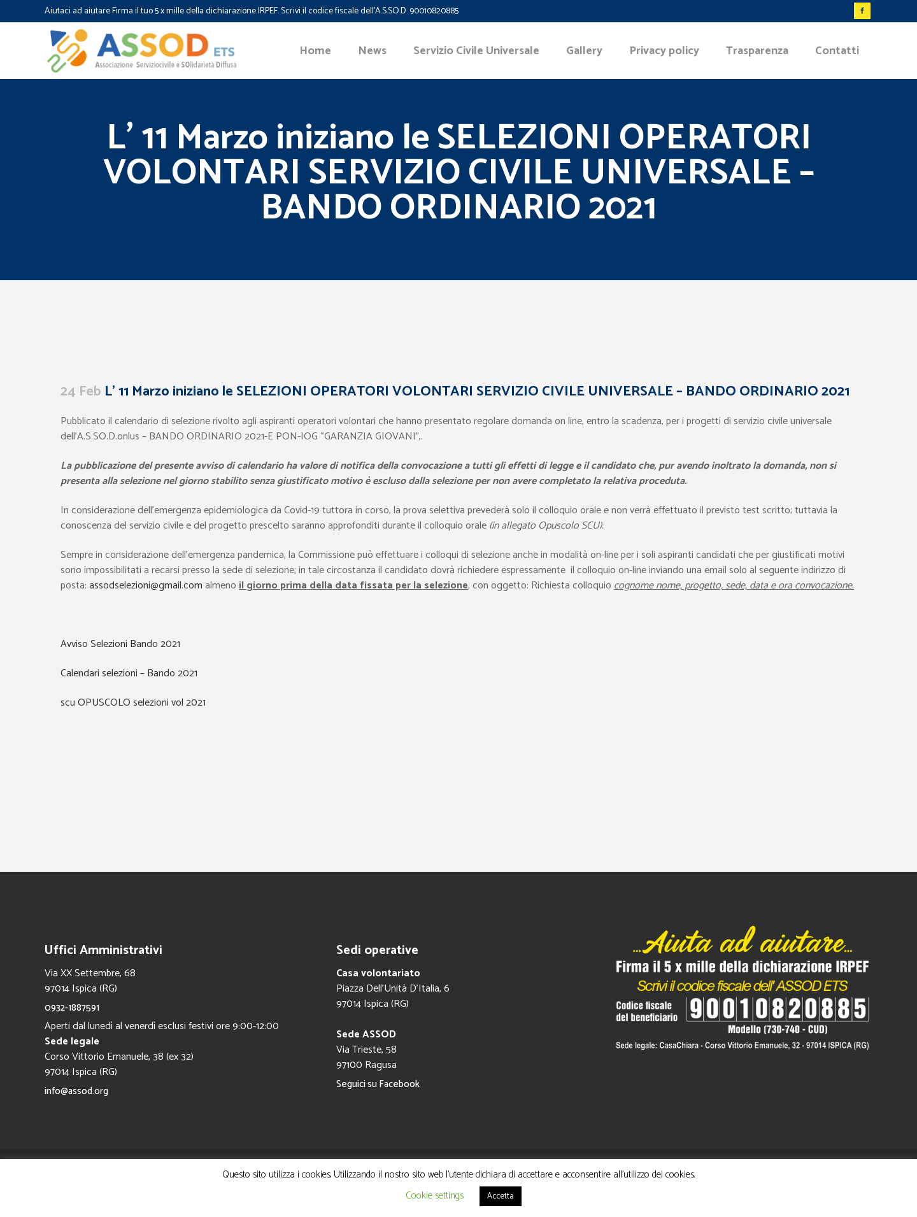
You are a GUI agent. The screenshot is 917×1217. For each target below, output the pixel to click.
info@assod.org (76, 1091)
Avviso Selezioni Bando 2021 (120, 644)
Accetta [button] (500, 1196)
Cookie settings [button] (435, 1196)
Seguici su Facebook (378, 1084)
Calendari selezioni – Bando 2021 (128, 673)
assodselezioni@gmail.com (146, 585)
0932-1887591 (72, 1008)
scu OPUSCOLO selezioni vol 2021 (133, 702)
